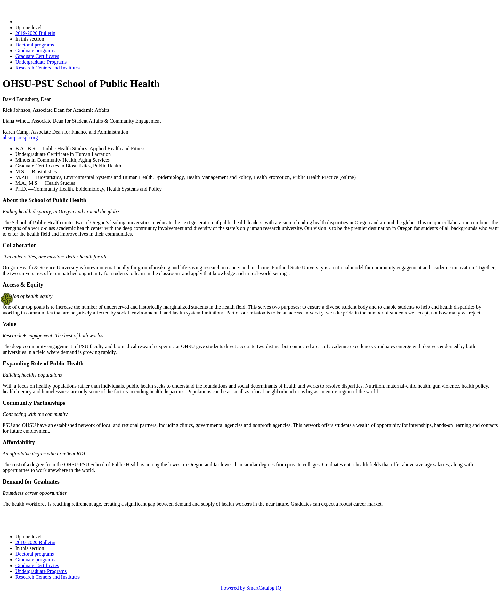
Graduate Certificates (37, 56)
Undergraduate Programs (41, 62)
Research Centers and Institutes (47, 67)
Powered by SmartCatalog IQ (251, 588)
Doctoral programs (34, 44)
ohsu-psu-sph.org (20, 137)
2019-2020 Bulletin (35, 33)
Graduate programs (35, 50)
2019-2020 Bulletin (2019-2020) (48, 21)
